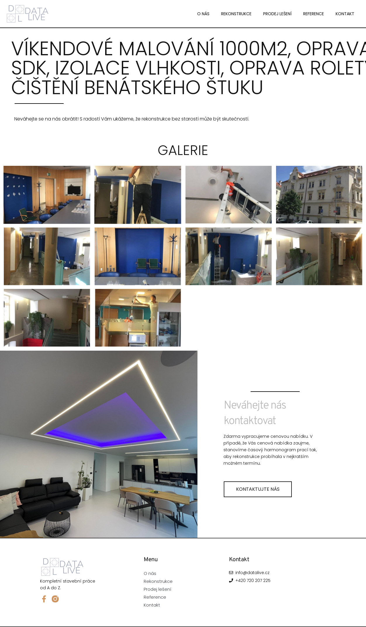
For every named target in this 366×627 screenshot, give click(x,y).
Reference (313, 14)
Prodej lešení (277, 14)
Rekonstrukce (236, 14)
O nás (203, 14)
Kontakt (345, 14)
